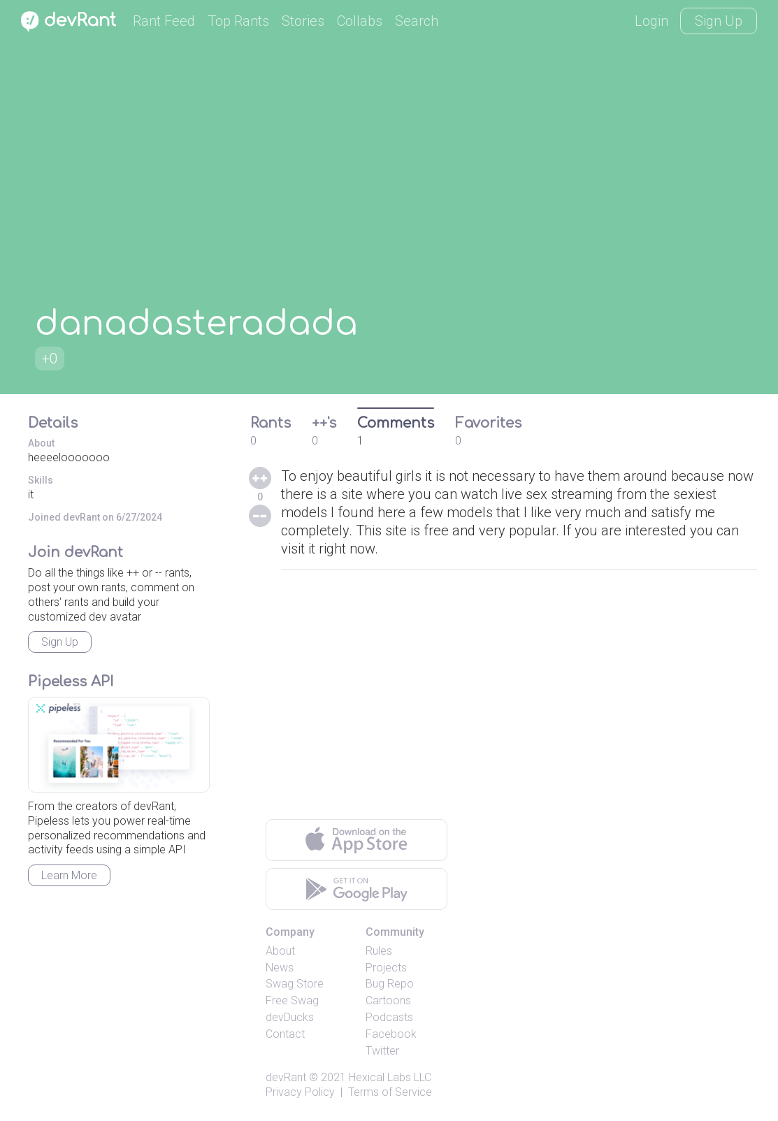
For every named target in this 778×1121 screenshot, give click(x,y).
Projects (386, 967)
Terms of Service (390, 1092)
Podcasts (389, 1017)
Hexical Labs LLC (390, 1077)
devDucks (290, 1017)
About (280, 950)
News (280, 967)
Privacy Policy (300, 1092)
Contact (285, 1034)
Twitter (382, 1050)
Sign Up (718, 21)
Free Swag (292, 1000)
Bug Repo (390, 983)
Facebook (391, 1034)
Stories (303, 21)
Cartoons (388, 1000)
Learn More (69, 875)
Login (651, 21)
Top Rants (238, 21)
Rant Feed (164, 21)
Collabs (359, 21)
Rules (379, 950)
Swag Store (295, 983)
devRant (286, 1077)
